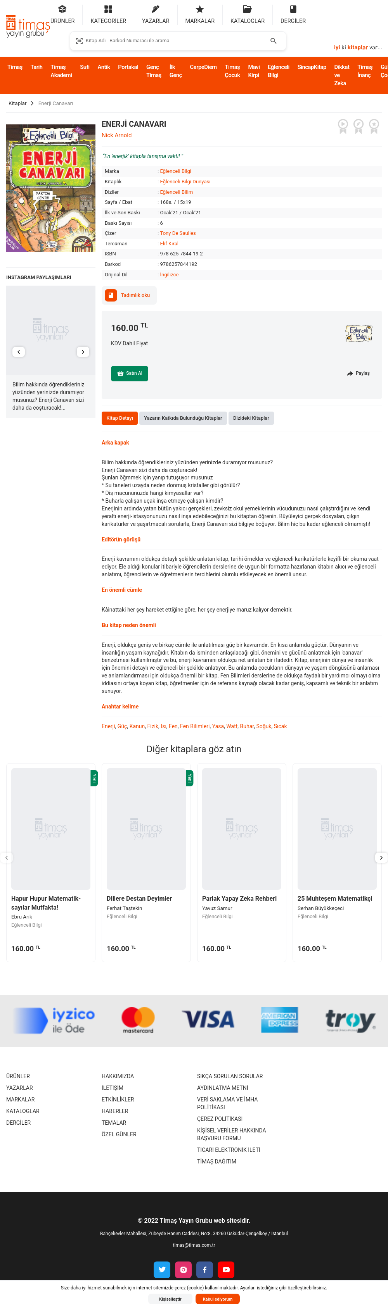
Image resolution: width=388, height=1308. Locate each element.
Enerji (108, 726)
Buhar (247, 726)
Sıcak (280, 726)
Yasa (218, 726)
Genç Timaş (153, 71)
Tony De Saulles (178, 233)
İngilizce (169, 274)
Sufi (84, 67)
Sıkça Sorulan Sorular (230, 1076)
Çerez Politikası (219, 1119)
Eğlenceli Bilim (176, 192)
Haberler (115, 1111)
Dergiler (18, 1123)
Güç (122, 726)
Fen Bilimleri (195, 726)
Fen (173, 726)
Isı (163, 726)
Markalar (20, 1099)
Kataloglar (23, 1111)
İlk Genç (176, 71)
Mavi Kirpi (254, 71)
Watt (231, 726)
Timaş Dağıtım (216, 1161)
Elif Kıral (169, 243)
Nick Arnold (117, 135)
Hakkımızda (118, 1076)
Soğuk (263, 726)
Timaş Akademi (61, 71)
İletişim (112, 1088)
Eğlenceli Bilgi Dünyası (185, 181)
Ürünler (18, 1076)
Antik (103, 67)
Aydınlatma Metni (222, 1088)
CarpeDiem (203, 67)
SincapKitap (312, 67)
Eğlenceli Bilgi (278, 71)
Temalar (114, 1123)
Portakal (128, 67)
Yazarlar (19, 1088)
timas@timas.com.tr (194, 1245)
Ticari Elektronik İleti (228, 1150)
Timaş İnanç (364, 71)
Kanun (137, 726)
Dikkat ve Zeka (342, 75)
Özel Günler (119, 1134)
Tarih (37, 67)
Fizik (153, 726)
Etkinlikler (118, 1099)
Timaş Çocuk (232, 71)
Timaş (15, 67)
